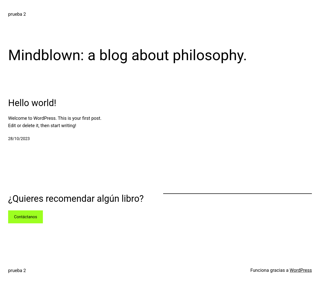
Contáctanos (25, 216)
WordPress (301, 270)
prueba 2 (17, 14)
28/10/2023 (19, 138)
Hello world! (32, 103)
